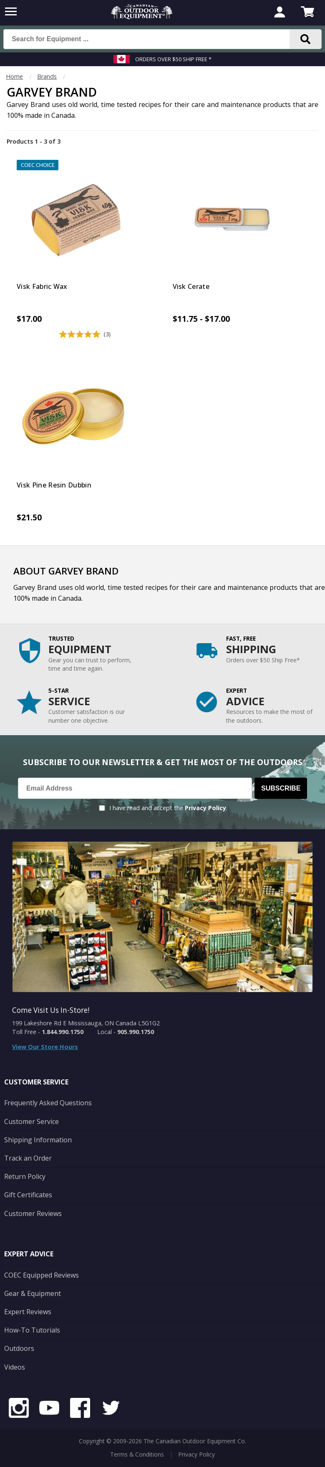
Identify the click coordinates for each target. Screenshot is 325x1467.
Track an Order (28, 1158)
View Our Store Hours (45, 1047)
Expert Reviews (27, 1311)
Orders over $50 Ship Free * (173, 59)
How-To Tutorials (32, 1330)
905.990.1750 (135, 1032)
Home (14, 76)
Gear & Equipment (32, 1293)
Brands (47, 76)
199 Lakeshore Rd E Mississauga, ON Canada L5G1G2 (86, 1023)
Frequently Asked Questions (48, 1102)
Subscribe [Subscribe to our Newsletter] (280, 788)
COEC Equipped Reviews (41, 1275)
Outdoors (19, 1348)
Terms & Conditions (137, 1454)
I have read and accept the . (168, 808)
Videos (14, 1367)
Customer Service (31, 1121)
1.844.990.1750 (62, 1032)
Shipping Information (38, 1139)
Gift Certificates (28, 1194)
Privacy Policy (205, 808)
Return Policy (24, 1176)
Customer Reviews (33, 1213)
